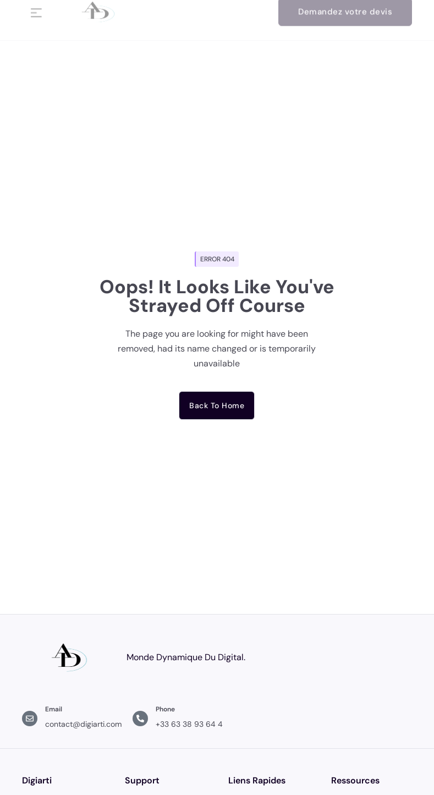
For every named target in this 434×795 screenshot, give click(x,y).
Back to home (216, 405)
